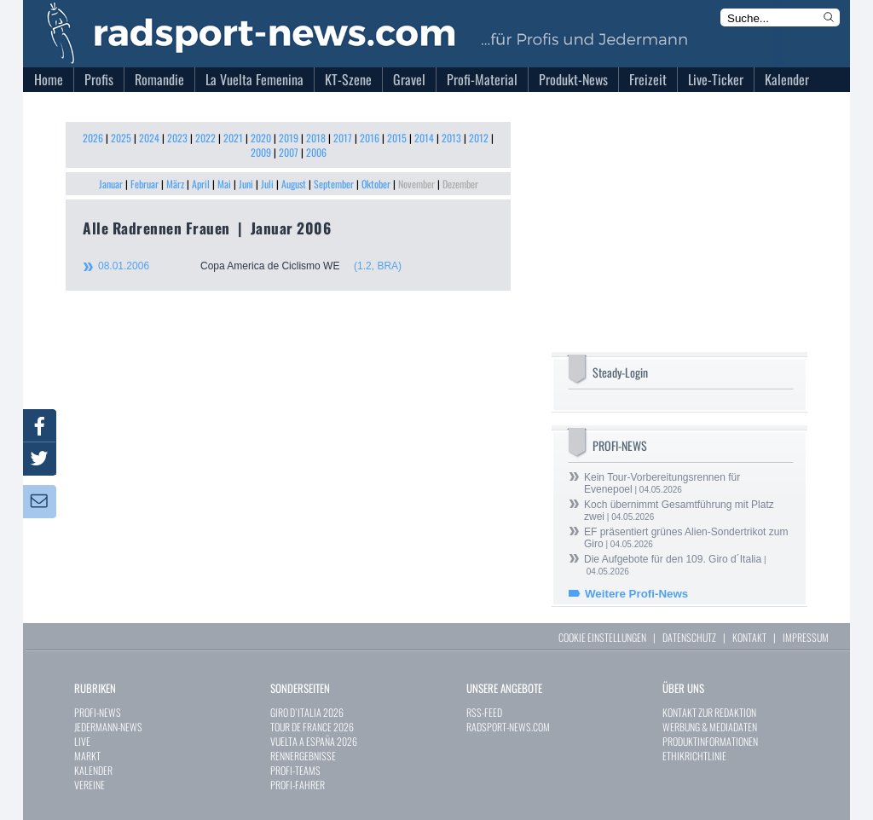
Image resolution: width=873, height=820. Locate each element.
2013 (451, 137)
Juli (267, 183)
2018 (316, 137)
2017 (342, 137)
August (293, 183)
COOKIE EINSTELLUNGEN (602, 637)
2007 (288, 152)
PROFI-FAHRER (297, 784)
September (334, 183)
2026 (93, 137)
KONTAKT (749, 637)
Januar (111, 183)
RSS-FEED (484, 712)
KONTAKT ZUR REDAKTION (709, 712)
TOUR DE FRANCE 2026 (312, 726)
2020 (261, 137)
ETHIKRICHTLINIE (694, 755)
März (175, 183)
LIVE (82, 741)
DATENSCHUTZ (689, 637)
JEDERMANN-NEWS (108, 726)
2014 (424, 137)
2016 (369, 137)
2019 (288, 137)
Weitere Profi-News (636, 593)
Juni (246, 183)
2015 (397, 137)
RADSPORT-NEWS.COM (508, 726)
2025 (121, 137)
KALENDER (93, 770)
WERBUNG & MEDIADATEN (709, 726)
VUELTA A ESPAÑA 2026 (313, 741)
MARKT (87, 755)
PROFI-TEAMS (295, 770)
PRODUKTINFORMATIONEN (710, 741)
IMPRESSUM (806, 637)
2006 (316, 152)
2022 (205, 137)
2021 (233, 137)
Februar (144, 183)
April (201, 183)
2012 (479, 137)
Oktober (375, 183)
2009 (261, 152)
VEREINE (89, 784)
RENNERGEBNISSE (303, 755)
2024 (149, 137)
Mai (224, 183)
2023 (177, 137)
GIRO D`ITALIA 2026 (307, 712)
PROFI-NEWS (97, 712)
